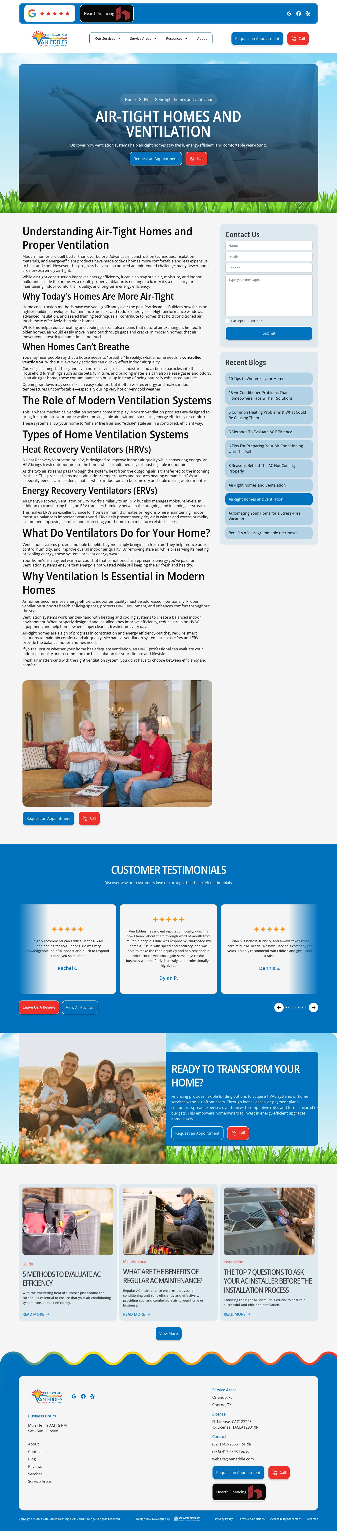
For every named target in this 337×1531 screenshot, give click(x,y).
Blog (32, 1459)
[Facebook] (298, 13)
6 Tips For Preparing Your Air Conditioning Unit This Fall (266, 460)
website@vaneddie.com (233, 1459)
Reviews (35, 1466)
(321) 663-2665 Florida (231, 1444)
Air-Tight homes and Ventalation (257, 496)
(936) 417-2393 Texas (230, 1451)
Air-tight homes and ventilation (256, 510)
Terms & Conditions (251, 1519)
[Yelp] (308, 13)
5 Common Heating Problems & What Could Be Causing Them (267, 426)
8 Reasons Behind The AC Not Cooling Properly (262, 479)
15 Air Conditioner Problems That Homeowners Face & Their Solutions (261, 406)
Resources (174, 38)
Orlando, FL (222, 1397)
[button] (108, 38)
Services (35, 1474)
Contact (35, 1451)
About (33, 1444)
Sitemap (312, 1519)
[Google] (289, 13)
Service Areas (140, 38)
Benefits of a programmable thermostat (264, 544)
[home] (49, 38)
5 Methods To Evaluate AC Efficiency (260, 443)
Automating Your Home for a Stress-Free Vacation (264, 527)
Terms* (256, 332)
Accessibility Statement (286, 1519)
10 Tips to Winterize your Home (256, 389)
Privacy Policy (224, 1519)
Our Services (105, 38)
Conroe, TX (221, 1404)
